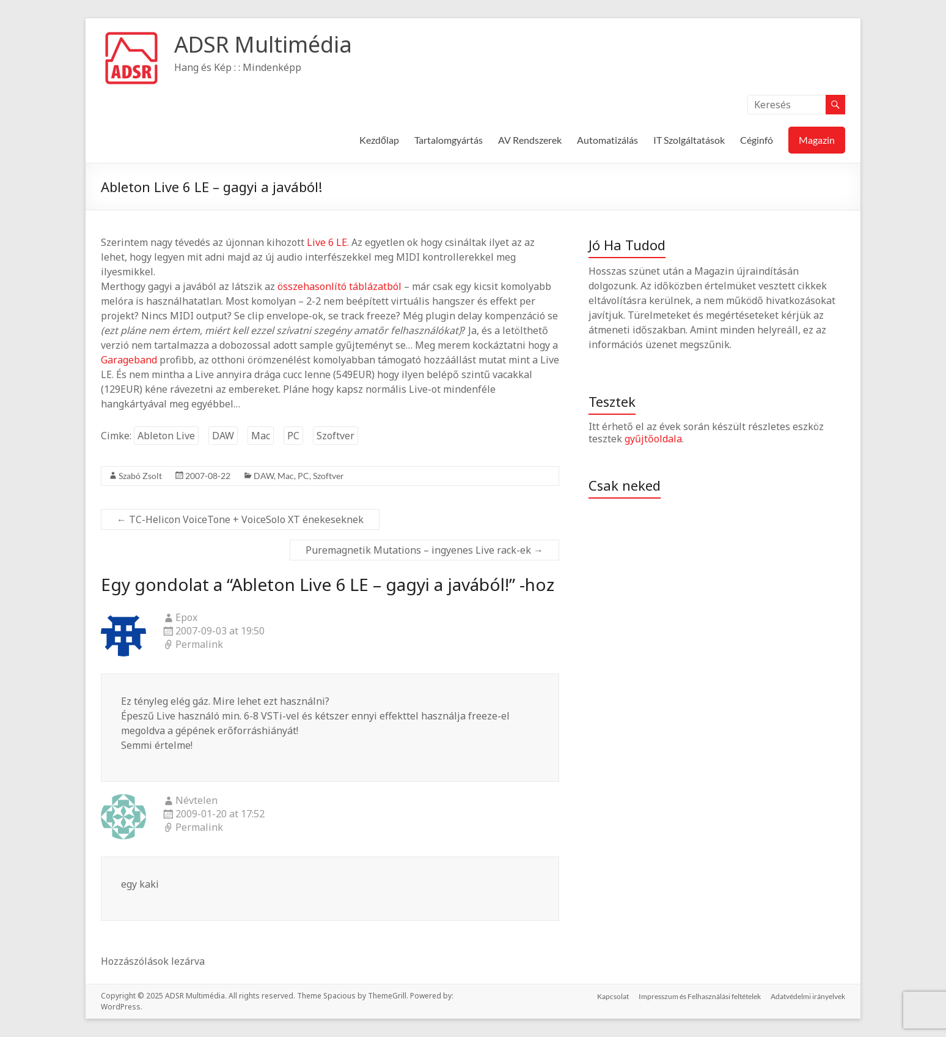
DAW (223, 435)
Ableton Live (166, 435)
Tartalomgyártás (448, 140)
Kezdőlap (379, 140)
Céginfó (756, 140)
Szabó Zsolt (140, 475)
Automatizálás (607, 140)
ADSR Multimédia (263, 44)
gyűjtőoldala (653, 438)
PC (293, 435)
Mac (260, 435)
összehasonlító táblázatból (339, 286)
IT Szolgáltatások (689, 140)
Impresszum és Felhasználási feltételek (700, 995)
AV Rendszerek (530, 140)
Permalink (199, 644)
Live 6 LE (327, 242)
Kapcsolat (613, 995)
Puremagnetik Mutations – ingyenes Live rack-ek (424, 550)
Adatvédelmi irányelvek (808, 995)
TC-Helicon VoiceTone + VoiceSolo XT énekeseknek (240, 519)
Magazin (817, 140)
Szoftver (335, 435)
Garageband (129, 359)
